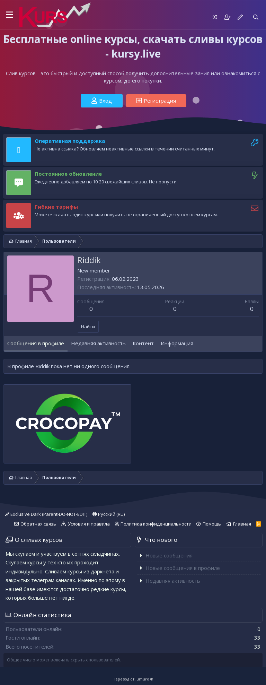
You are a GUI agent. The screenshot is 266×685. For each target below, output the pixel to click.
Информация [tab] (177, 343)
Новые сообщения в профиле (182, 567)
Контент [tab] (143, 343)
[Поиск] (256, 17)
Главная (242, 524)
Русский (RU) (108, 514)
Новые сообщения (169, 555)
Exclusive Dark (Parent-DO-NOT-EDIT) (46, 514)
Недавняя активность (172, 580)
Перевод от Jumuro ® (133, 679)
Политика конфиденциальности (156, 524)
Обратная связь (38, 524)
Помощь (212, 524)
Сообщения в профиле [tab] (35, 343)
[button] (9, 14)
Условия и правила (89, 524)
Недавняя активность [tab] (98, 343)
